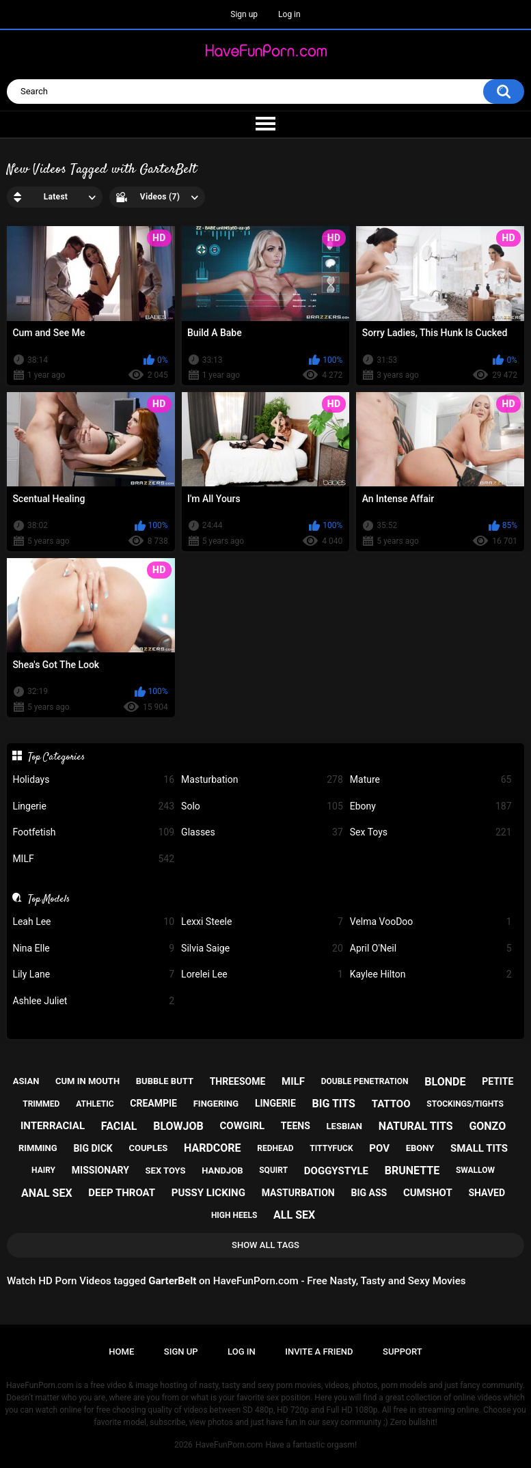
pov (379, 1148)
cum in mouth (87, 1081)
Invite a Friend (319, 1351)
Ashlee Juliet (93, 1001)
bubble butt (164, 1081)
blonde (444, 1081)
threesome (238, 1081)
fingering (216, 1103)
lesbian (344, 1126)
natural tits (416, 1126)
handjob (222, 1170)
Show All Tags (265, 1245)
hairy (43, 1170)
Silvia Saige (262, 948)
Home (121, 1351)
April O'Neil (431, 948)
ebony (420, 1148)
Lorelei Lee (262, 974)
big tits (333, 1103)
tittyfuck (331, 1148)
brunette (412, 1170)
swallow (475, 1170)
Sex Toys (431, 832)
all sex (294, 1214)
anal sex (46, 1193)
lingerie (275, 1103)
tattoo (391, 1104)
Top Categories (56, 757)
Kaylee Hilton (431, 974)
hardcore (212, 1147)
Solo (262, 806)
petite (497, 1081)
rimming (37, 1148)
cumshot (427, 1193)
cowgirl (242, 1126)
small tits (479, 1148)
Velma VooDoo (431, 922)
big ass (369, 1192)
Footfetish (93, 832)
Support (402, 1351)
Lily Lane (93, 974)
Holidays (93, 780)
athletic (94, 1104)
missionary (100, 1170)
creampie (153, 1103)
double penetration (365, 1081)
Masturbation (262, 780)
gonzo (487, 1126)
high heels (234, 1215)
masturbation (298, 1192)
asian (26, 1081)
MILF (93, 859)
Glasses (262, 832)
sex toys (166, 1170)
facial (119, 1126)
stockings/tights (465, 1104)
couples (147, 1148)
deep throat (121, 1193)
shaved (486, 1192)
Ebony (431, 806)
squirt (273, 1170)
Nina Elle (93, 948)
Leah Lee (93, 922)
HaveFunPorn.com (229, 1445)
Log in (289, 14)
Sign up (244, 14)
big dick (92, 1148)
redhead (275, 1148)
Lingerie (93, 806)
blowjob (178, 1126)
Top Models (49, 899)
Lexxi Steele (262, 922)
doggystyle (336, 1171)
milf (293, 1081)
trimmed (41, 1104)
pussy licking (208, 1193)
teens (295, 1125)
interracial (53, 1126)
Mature (431, 780)
